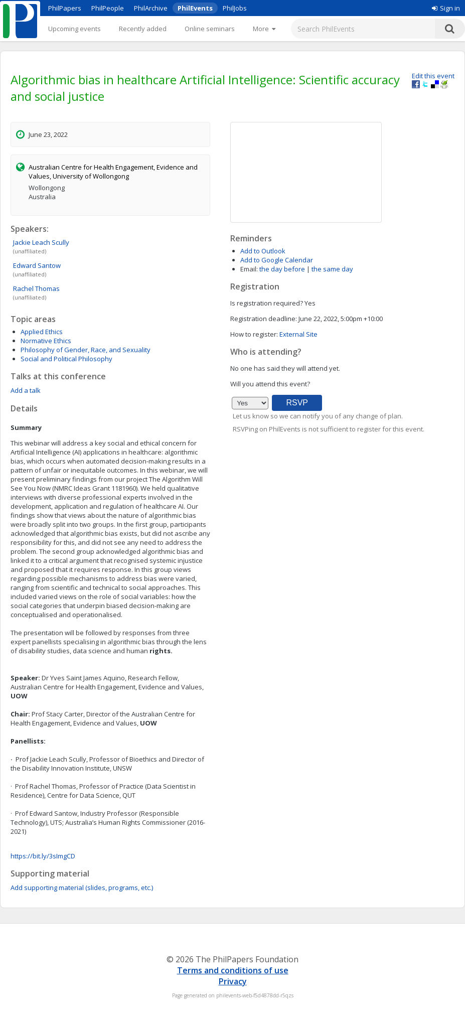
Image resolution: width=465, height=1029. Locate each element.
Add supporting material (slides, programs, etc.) (82, 887)
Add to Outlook (262, 250)
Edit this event (433, 75)
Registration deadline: (263, 318)
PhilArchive (151, 8)
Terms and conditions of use (232, 970)
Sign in (446, 8)
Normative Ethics (46, 340)
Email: (249, 268)
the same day (332, 268)
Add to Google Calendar (276, 259)
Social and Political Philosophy (66, 358)
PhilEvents (195, 8)
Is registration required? (266, 303)
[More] (264, 28)
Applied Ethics (42, 331)
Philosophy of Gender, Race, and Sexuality (85, 349)
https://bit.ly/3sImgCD (43, 855)
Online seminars (210, 28)
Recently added (143, 28)
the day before (282, 268)
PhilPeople (107, 8)
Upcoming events (74, 28)
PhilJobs (235, 8)
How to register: (254, 334)
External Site (298, 334)
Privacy (233, 981)
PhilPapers (64, 8)
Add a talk (26, 390)
